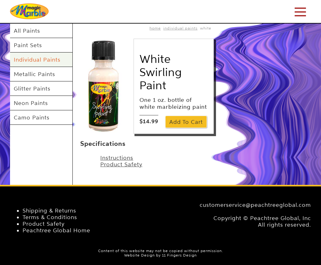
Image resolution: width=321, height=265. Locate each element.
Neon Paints (31, 103)
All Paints (27, 30)
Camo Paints (32, 117)
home (155, 28)
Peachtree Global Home (56, 230)
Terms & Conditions (50, 217)
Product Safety (121, 164)
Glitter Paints (32, 88)
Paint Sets (28, 45)
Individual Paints (37, 59)
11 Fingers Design (179, 255)
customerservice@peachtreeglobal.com (255, 205)
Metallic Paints (34, 74)
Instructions (116, 157)
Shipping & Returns (49, 210)
